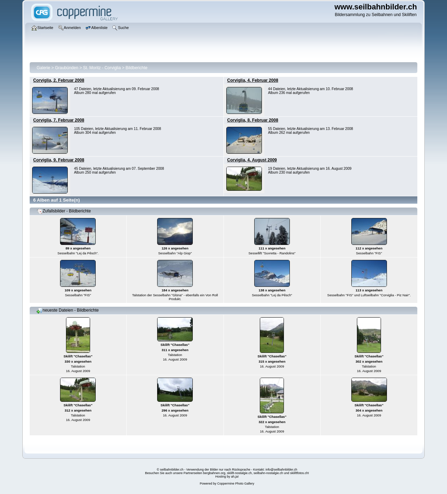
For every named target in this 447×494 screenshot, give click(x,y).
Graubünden (66, 67)
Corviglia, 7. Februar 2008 (58, 120)
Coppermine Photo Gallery (235, 483)
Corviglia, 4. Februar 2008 (252, 80)
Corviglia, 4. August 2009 (252, 160)
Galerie (43, 67)
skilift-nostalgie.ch (239, 473)
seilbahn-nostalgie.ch (268, 473)
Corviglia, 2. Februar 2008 (58, 80)
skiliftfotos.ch (299, 473)
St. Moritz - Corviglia (102, 67)
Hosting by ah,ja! (227, 476)
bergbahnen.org (214, 473)
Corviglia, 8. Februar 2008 (252, 120)
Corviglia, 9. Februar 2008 (58, 160)
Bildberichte (137, 67)
